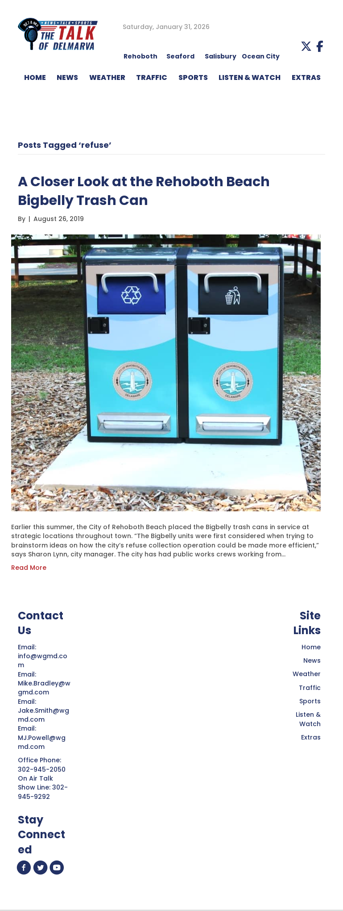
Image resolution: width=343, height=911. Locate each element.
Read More (28, 567)
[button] (306, 46)
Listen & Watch (308, 719)
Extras (311, 737)
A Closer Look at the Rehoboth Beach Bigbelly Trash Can (144, 191)
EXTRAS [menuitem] (306, 77)
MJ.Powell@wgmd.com (42, 742)
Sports (310, 701)
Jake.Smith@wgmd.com (43, 715)
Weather (307, 673)
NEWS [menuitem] (67, 77)
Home (311, 647)
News (312, 660)
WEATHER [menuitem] (107, 77)
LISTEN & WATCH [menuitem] (250, 77)
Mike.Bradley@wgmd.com (44, 688)
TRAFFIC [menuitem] (151, 77)
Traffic (310, 687)
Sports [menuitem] (193, 77)
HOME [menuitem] (35, 77)
